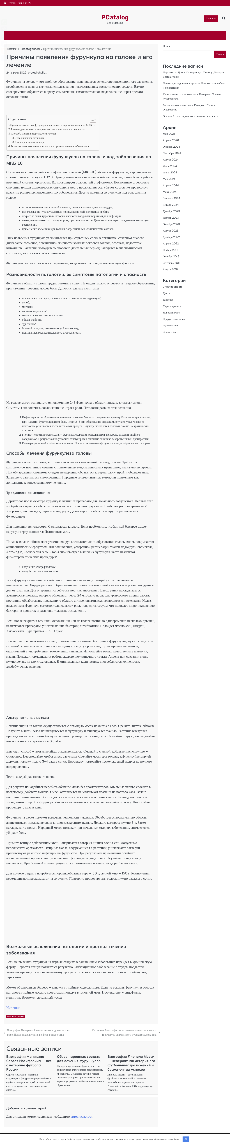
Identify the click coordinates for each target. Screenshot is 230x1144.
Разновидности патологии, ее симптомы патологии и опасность (48, 129)
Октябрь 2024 (172, 147)
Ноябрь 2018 (171, 251)
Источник (13, 1007)
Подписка (211, 18)
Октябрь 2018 (171, 258)
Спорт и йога (171, 334)
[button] (91, 120)
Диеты (167, 295)
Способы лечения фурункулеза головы (33, 133)
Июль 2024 (170, 167)
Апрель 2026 (171, 141)
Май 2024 (169, 180)
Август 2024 (171, 160)
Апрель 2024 (171, 186)
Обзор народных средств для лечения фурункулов (78, 1058)
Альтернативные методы (30, 142)
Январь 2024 (171, 206)
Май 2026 (169, 134)
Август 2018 (170, 271)
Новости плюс (172, 315)
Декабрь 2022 (172, 238)
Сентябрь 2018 (172, 264)
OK (186, 1139)
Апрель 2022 (171, 245)
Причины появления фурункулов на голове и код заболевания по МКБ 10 (52, 125)
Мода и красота (172, 308)
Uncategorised (15, 1017)
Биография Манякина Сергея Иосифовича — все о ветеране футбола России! (29, 1063)
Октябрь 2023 (172, 225)
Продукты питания (174, 321)
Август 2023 (171, 232)
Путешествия (171, 328)
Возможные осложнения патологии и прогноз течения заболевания (50, 146)
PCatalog (115, 16)
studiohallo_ (39, 72)
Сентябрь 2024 (172, 154)
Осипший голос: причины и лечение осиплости (192, 117)
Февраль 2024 (172, 199)
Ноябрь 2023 (171, 219)
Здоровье (168, 301)
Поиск (167, 46)
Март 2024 (170, 193)
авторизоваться (81, 1116)
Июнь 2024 (170, 173)
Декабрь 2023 (172, 212)
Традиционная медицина (30, 138)
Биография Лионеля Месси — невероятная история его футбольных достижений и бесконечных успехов (131, 1063)
